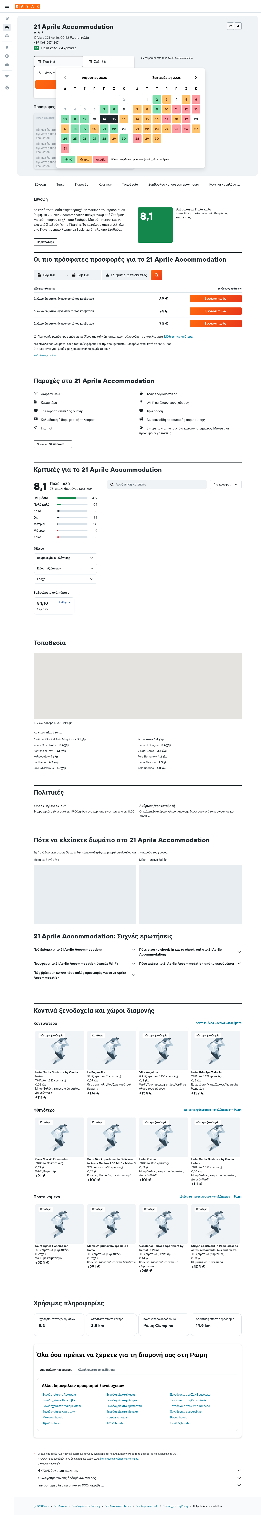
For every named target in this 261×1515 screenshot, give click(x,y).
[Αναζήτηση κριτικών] (160, 484)
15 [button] (114, 119)
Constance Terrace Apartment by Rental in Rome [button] (161, 1248)
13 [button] (94, 119)
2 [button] (124, 99)
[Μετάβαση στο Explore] (7, 47)
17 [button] (65, 129)
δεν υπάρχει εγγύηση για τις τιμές (119, 1458)
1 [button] (114, 99)
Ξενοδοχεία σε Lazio (147, 1506)
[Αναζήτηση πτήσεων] (7, 19)
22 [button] (114, 129)
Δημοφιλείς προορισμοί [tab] (56, 1370)
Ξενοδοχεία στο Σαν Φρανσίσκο (190, 1394)
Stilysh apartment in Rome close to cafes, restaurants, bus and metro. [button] (214, 1248)
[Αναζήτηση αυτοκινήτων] (7, 36)
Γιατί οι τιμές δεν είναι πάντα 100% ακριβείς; (140, 1485)
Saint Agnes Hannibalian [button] (51, 1246)
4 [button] (75, 109)
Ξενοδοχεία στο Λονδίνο (186, 1412)
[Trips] (7, 76)
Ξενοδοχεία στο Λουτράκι (59, 1394)
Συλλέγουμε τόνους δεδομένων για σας (140, 1477)
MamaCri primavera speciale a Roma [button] (107, 1248)
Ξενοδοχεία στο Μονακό (122, 1412)
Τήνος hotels (51, 1423)
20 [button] (94, 129)
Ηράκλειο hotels (116, 1417)
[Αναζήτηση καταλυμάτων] (7, 27)
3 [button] (65, 109)
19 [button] (84, 129)
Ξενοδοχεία (60, 1506)
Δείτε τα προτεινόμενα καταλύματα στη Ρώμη (211, 1196)
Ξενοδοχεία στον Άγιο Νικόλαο (190, 1406)
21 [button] (104, 129)
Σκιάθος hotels (179, 1423)
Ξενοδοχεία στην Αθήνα (121, 1400)
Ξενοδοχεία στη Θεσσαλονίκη (189, 1400)
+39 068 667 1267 (46, 42)
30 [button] (124, 139)
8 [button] (114, 109)
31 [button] (65, 148)
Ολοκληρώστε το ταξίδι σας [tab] (96, 1370)
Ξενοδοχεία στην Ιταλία (118, 1506)
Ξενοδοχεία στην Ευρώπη (86, 1506)
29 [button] (114, 139)
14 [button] (104, 119)
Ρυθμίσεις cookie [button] (45, 355)
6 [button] (94, 109)
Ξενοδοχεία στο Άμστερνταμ (124, 1406)
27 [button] (94, 139)
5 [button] (85, 109)
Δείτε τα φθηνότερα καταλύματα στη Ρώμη (213, 1110)
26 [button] (84, 139)
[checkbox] (54, 605)
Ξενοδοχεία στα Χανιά (120, 1394)
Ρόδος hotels (178, 1417)
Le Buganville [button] (96, 1072)
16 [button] (123, 119)
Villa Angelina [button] (148, 1072)
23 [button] (124, 129)
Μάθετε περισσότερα (178, 336)
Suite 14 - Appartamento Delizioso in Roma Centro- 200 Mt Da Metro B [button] (111, 1161)
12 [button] (84, 119)
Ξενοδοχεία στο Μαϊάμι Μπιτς (62, 1406)
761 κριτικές (67, 48)
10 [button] (65, 119)
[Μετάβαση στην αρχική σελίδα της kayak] (27, 6)
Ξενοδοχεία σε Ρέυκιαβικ (59, 1400)
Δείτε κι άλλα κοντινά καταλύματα (218, 1023)
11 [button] (75, 119)
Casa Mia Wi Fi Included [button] (51, 1159)
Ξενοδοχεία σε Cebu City (59, 1412)
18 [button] (74, 129)
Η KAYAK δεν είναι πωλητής (140, 1470)
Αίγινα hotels (114, 1423)
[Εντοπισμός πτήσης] (7, 56)
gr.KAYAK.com (41, 1506)
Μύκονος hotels (53, 1417)
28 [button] (104, 139)
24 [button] (65, 139)
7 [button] (104, 109)
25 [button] (75, 139)
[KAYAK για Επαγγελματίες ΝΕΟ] (7, 65)
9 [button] (124, 109)
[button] (6, 6)
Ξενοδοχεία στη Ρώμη (175, 1506)
